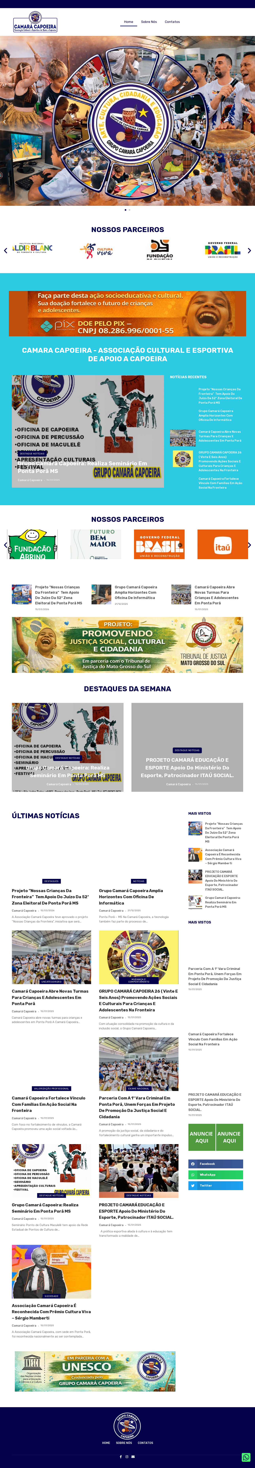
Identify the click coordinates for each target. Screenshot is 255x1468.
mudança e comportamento (138, 980)
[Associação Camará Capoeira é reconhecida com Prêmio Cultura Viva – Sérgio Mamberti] (51, 1272)
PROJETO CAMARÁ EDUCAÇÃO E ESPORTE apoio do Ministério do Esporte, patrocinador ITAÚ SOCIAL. (187, 768)
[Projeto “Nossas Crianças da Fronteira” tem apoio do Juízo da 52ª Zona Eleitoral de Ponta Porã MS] (51, 857)
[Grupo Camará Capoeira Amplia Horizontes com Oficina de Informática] (138, 857)
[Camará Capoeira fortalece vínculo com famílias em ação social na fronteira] (51, 1064)
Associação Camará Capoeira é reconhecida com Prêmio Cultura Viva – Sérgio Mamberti (51, 1311)
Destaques (51, 881)
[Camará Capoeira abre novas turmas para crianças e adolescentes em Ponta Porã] (51, 957)
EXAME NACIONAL (138, 1088)
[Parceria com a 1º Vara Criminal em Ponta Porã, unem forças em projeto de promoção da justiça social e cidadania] (138, 1064)
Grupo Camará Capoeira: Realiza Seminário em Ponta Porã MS (223, 902)
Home (128, 22)
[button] (4, 121)
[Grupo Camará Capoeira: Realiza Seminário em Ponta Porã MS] (88, 431)
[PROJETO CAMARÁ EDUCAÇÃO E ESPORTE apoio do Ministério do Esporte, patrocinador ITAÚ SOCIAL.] (138, 1171)
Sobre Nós (149, 22)
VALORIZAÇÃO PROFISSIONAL (51, 1088)
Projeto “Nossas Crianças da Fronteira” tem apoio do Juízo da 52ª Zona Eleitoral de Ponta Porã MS (50, 897)
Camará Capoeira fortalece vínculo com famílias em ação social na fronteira (220, 483)
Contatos (172, 22)
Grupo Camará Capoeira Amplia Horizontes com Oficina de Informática (216, 415)
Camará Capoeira (30, 480)
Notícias (138, 881)
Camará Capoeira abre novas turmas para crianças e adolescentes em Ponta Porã (220, 436)
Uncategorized (51, 981)
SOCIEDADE (51, 1296)
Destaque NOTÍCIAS (32, 453)
